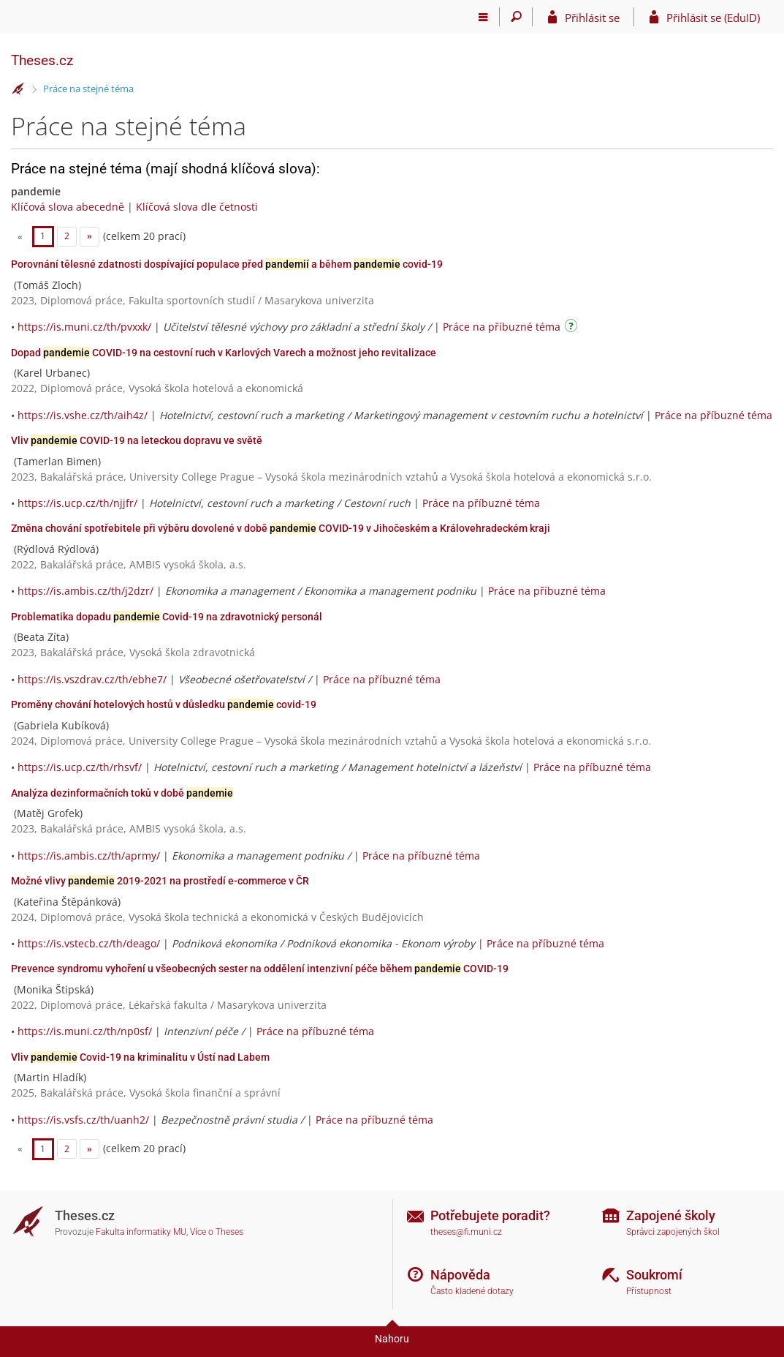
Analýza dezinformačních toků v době (122, 793)
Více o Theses (216, 1232)
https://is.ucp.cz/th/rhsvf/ (80, 767)
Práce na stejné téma (88, 88)
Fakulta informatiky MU (141, 1232)
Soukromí (654, 1274)
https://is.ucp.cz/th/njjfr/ (77, 503)
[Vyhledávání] (516, 16)
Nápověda (460, 1274)
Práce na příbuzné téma (501, 327)
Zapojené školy (670, 1215)
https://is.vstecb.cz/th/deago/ (89, 943)
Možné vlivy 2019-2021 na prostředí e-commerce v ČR (160, 881)
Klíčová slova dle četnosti (197, 207)
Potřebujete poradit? (490, 1215)
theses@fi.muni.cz (466, 1232)
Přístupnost (648, 1291)
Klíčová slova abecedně (67, 207)
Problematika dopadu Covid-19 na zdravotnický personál (166, 617)
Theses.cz (42, 60)
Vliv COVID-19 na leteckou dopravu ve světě (136, 440)
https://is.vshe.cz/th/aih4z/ (83, 415)
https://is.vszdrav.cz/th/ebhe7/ (92, 679)
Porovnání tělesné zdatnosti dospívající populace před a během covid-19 (227, 264)
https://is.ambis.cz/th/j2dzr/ (85, 591)
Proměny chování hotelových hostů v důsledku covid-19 (163, 704)
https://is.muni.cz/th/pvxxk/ (84, 327)
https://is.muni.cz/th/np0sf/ (85, 1031)
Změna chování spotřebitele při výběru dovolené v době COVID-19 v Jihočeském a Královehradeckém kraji (280, 528)
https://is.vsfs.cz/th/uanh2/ (83, 1120)
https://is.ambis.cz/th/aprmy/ (89, 855)
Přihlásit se (592, 17)
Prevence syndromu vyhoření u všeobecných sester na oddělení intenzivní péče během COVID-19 (260, 968)
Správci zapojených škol (673, 1232)
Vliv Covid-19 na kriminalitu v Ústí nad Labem (140, 1057)
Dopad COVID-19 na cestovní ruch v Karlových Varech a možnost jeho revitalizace (223, 352)
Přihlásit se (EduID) (713, 17)
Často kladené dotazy (472, 1291)
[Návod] (573, 328)
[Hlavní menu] (483, 16)
